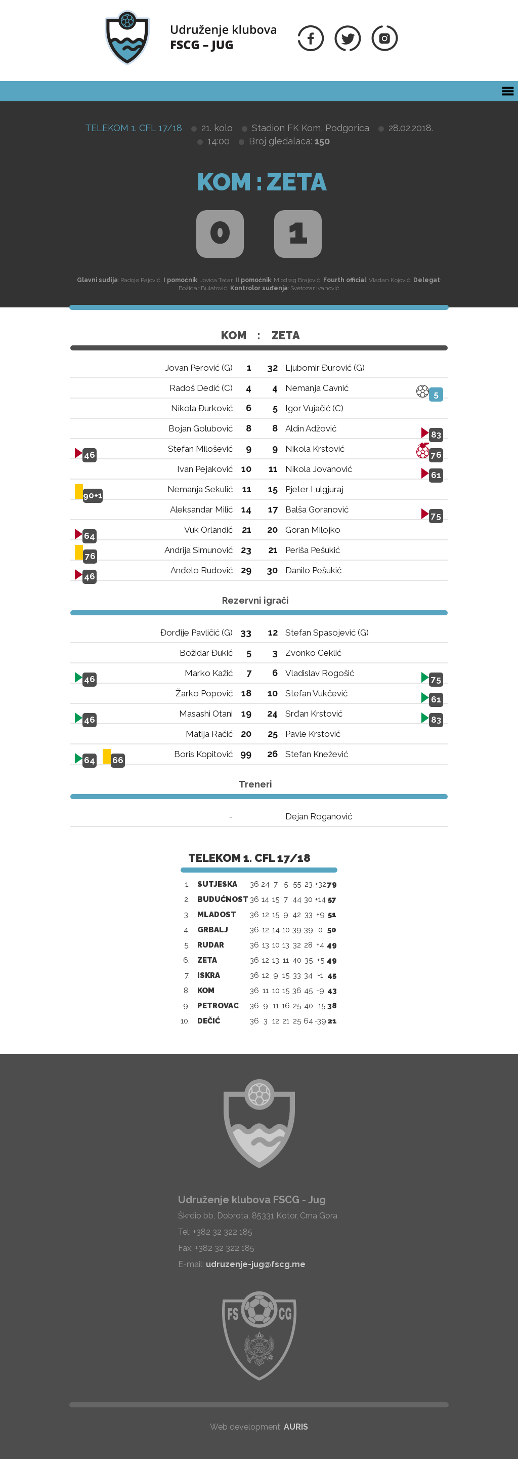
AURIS (296, 1427)
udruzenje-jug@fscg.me (256, 1264)
